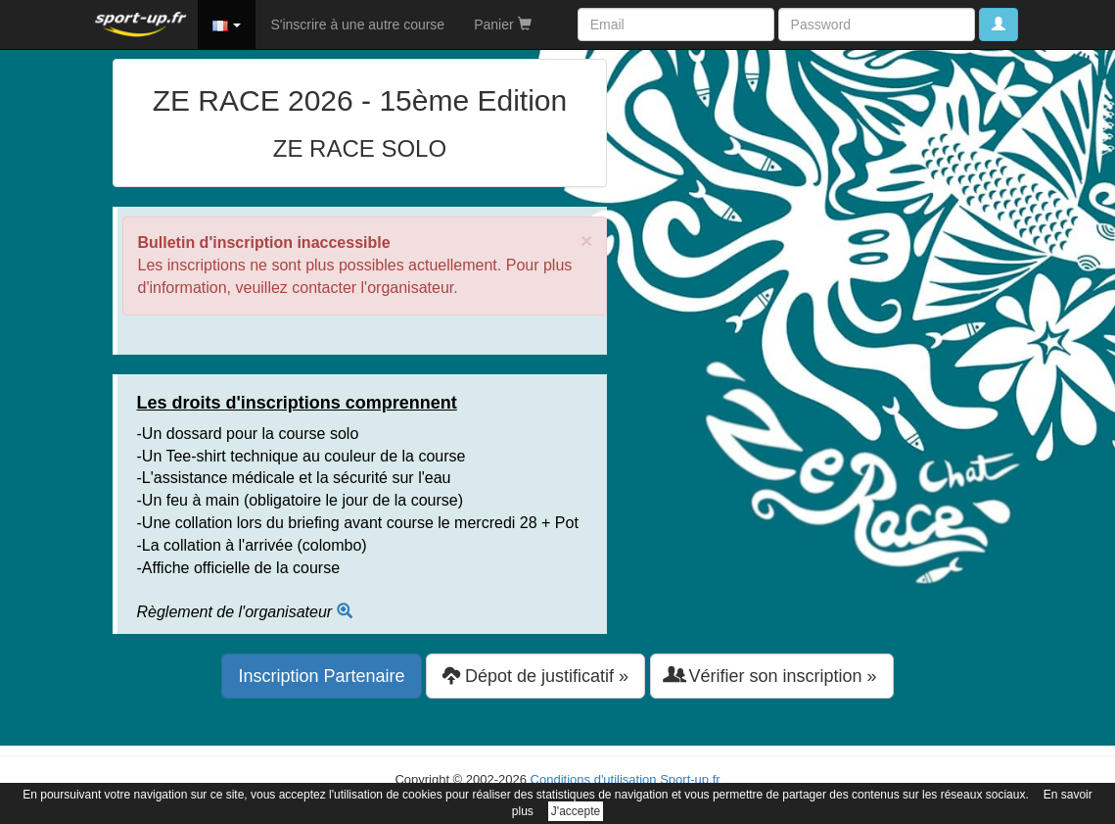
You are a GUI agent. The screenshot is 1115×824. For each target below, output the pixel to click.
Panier (502, 24)
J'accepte (575, 811)
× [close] (586, 240)
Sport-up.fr (690, 779)
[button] (227, 24)
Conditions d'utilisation (594, 779)
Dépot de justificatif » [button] (535, 675)
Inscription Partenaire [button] (321, 676)
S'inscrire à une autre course (357, 24)
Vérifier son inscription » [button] (772, 675)
